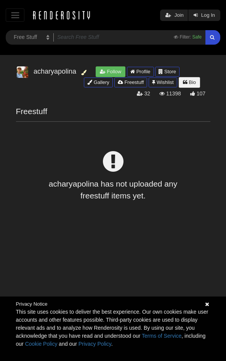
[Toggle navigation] (15, 15)
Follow (110, 71)
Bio (189, 82)
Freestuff (131, 82)
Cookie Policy (41, 344)
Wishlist (162, 82)
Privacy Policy (95, 344)
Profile (140, 71)
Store (167, 71)
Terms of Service (161, 336)
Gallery (98, 82)
